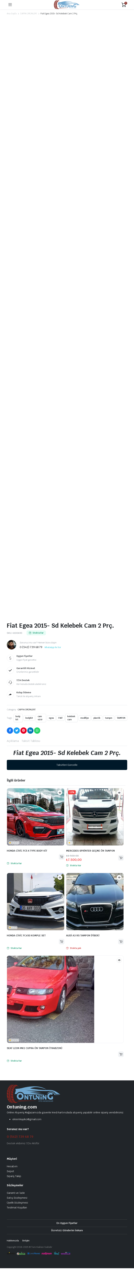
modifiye (84, 718)
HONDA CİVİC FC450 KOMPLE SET (26, 935)
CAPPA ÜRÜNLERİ (28, 13)
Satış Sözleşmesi (17, 1197)
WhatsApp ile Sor (52, 647)
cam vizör (40, 718)
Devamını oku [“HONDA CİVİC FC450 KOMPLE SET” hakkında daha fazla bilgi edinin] (61, 942)
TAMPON (121, 718)
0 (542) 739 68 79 (20, 1137)
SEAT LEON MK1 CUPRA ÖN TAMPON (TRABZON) (34, 1048)
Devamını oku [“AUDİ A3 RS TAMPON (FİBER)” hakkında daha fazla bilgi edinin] (120, 942)
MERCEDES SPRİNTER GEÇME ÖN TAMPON (90, 850)
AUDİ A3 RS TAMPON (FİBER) (82, 935)
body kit (18, 718)
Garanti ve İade (16, 1192)
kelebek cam (71, 718)
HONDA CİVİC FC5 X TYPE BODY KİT (27, 850)
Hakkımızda (13, 1240)
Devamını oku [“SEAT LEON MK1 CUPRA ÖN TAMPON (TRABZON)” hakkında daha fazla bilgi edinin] (120, 1054)
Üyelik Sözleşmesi (17, 1202)
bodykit (29, 718)
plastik (97, 718)
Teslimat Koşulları (17, 1207)
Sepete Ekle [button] (120, 858)
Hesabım (12, 1166)
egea (51, 718)
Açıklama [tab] (13, 741)
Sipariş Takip (14, 1176)
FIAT (60, 718)
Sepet (10, 1171)
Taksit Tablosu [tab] (30, 741)
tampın (108, 718)
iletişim (26, 1240)
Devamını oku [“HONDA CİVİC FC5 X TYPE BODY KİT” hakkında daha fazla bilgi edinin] (61, 857)
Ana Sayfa (12, 13)
